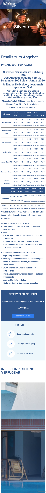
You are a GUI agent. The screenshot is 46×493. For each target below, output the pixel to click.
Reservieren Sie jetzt (23, 316)
